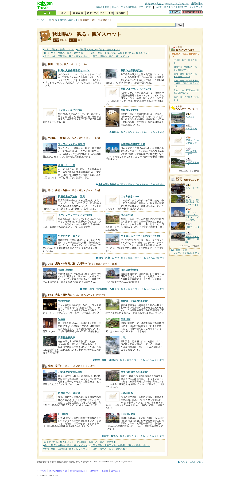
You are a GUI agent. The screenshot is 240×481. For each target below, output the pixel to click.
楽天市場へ (197, 3)
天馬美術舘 (127, 393)
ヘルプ (158, 7)
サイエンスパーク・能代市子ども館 (140, 235)
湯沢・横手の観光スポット (111, 56)
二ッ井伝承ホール (130, 196)
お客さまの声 (102, 7)
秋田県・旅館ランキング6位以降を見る (186, 251)
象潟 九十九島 (66, 165)
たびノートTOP (45, 20)
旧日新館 (63, 414)
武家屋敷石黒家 (66, 337)
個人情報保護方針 (58, 471)
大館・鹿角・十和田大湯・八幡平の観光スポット (120, 53)
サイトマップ (196, 7)
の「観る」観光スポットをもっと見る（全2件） (124, 289)
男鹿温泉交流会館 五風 (71, 196)
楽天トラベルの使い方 (175, 7)
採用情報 (94, 471)
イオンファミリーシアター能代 (75, 214)
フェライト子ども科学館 (71, 144)
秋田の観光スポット (59, 49)
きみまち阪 (127, 214)
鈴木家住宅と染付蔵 (69, 393)
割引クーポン (92, 12)
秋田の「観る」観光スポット (186, 61)
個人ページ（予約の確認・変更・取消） (132, 7)
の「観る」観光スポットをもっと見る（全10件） (130, 360)
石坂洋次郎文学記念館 (70, 372)
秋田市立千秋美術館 (132, 70)
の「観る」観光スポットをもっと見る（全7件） (131, 257)
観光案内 (121, 12)
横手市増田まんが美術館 (134, 372)
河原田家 (125, 319)
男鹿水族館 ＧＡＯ (69, 235)
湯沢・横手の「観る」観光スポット (186, 98)
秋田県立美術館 (129, 109)
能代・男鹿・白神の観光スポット (65, 53)
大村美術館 (64, 301)
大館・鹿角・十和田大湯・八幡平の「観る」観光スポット (186, 83)
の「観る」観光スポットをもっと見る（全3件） (131, 184)
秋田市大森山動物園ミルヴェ (74, 70)
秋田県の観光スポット (66, 20)
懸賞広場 (78, 12)
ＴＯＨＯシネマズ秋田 (70, 109)
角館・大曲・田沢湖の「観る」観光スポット (186, 91)
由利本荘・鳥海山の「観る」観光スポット (185, 68)
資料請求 (115, 471)
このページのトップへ (191, 462)
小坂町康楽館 (65, 269)
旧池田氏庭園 (128, 414)
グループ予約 (107, 12)
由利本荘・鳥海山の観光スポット (98, 49)
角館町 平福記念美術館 (134, 301)
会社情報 (41, 471)
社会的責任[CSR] (78, 471)
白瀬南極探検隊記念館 (133, 144)
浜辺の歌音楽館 (129, 269)
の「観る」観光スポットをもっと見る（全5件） (138, 132)
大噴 (123, 337)
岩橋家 (61, 319)
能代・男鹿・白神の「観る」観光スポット (185, 75)
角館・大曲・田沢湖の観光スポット (67, 56)
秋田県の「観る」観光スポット (87, 34)
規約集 (104, 471)
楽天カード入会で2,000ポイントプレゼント (167, 3)
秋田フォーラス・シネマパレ (136, 88)
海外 (64, 12)
